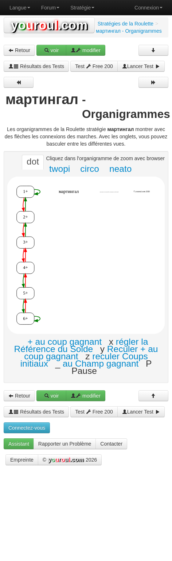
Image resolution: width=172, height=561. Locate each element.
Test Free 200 (94, 66)
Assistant (18, 444)
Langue (19, 8)
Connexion (148, 8)
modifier (86, 50)
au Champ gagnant (100, 363)
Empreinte (22, 460)
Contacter (111, 444)
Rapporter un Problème (64, 444)
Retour (19, 50)
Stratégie (82, 8)
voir (51, 50)
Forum (50, 8)
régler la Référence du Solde (81, 345)
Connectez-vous (26, 428)
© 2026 (70, 460)
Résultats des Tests (36, 66)
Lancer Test (141, 66)
